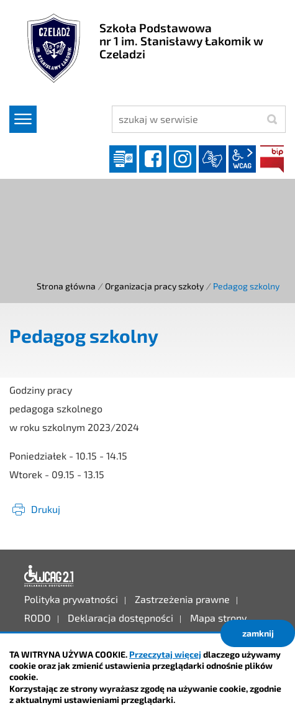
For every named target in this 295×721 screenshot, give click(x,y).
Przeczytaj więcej (165, 654)
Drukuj (45, 509)
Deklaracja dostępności (49, 576)
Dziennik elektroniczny (123, 159)
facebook (152, 159)
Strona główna (66, 286)
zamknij (258, 633)
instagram (182, 159)
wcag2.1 (242, 159)
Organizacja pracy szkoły (154, 286)
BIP (272, 159)
